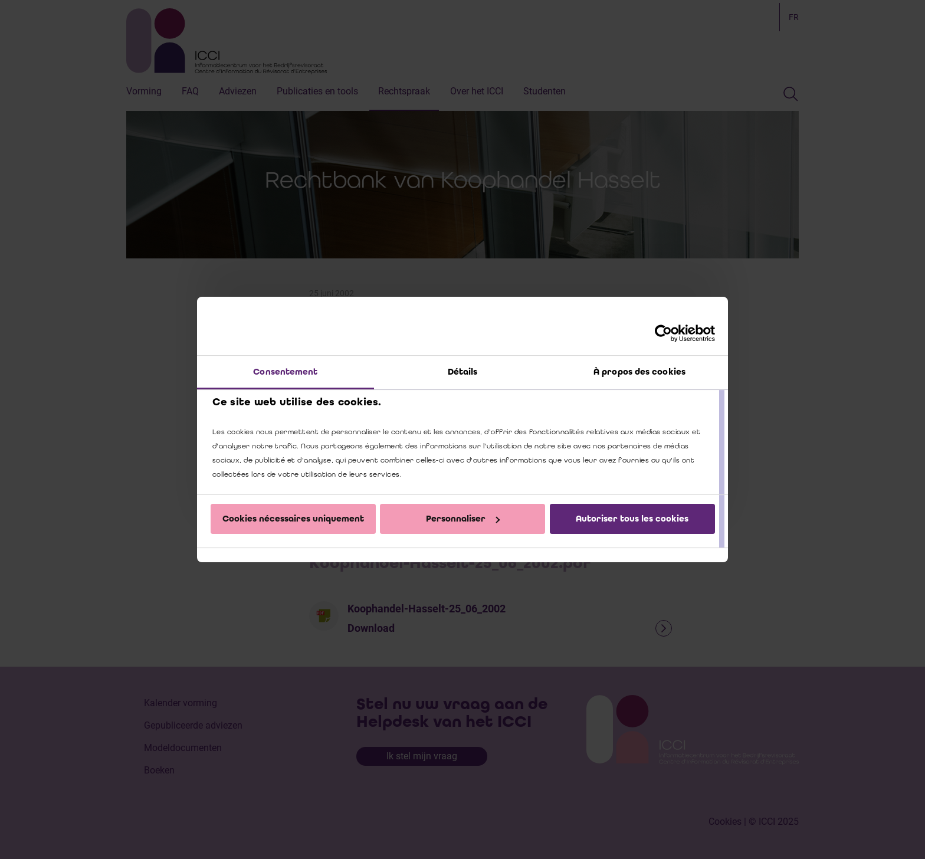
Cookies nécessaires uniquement (293, 518)
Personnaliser (463, 518)
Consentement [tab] (285, 371)
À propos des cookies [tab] (639, 371)
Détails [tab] (463, 371)
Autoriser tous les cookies (632, 518)
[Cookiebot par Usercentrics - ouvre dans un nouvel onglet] (663, 333)
